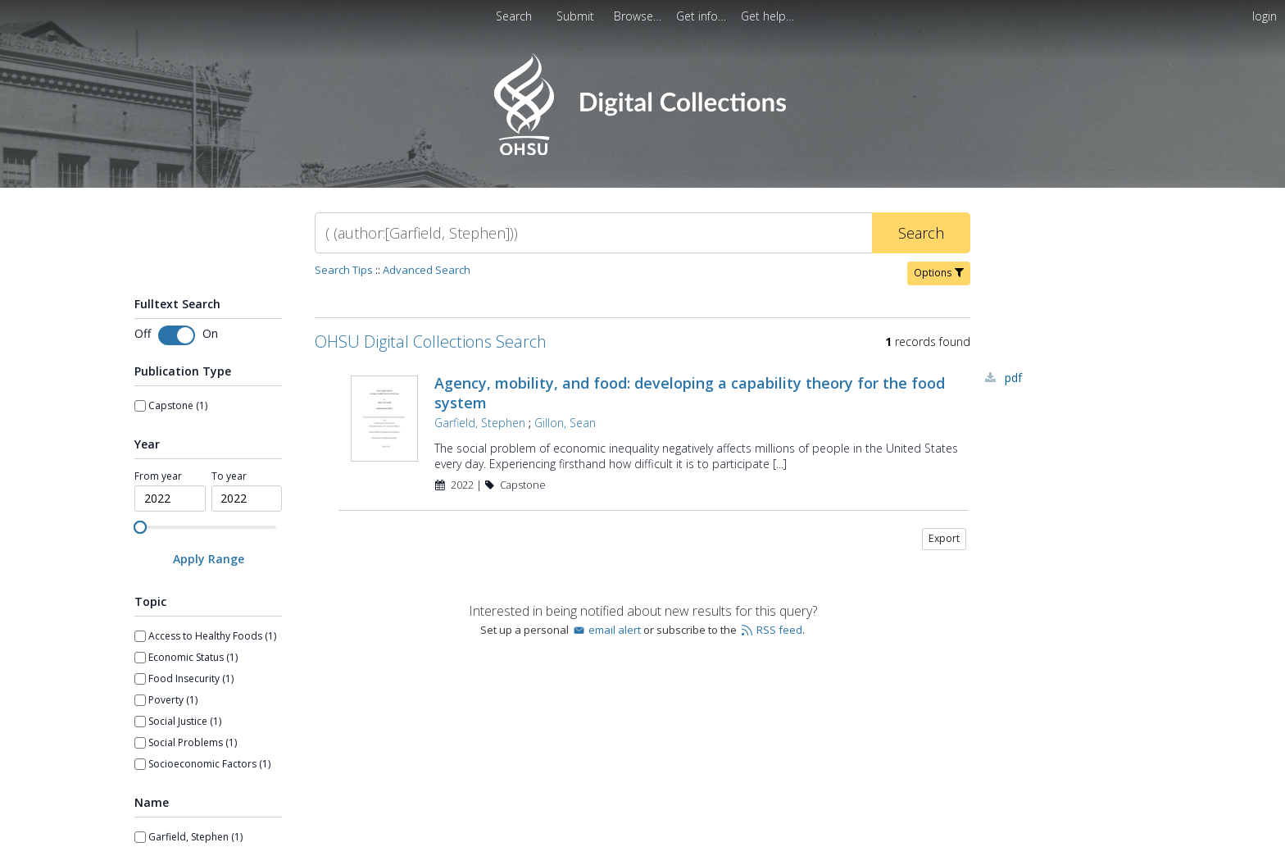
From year (158, 476)
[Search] (593, 232)
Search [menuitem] (514, 16)
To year (229, 476)
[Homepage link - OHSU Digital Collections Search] (642, 151)
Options (939, 273)
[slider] (140, 527)
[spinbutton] (170, 498)
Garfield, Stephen (479, 422)
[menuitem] (577, 16)
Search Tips (344, 269)
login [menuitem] (1264, 16)
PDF (1013, 377)
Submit (576, 16)
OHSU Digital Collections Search (431, 341)
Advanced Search (426, 269)
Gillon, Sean (565, 422)
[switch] (176, 335)
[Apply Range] (208, 559)
